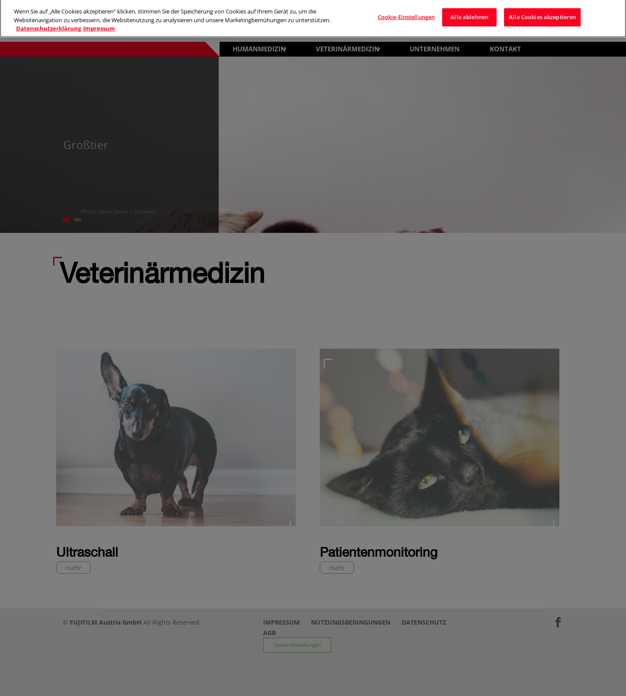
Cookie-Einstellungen (406, 12)
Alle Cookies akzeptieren (542, 12)
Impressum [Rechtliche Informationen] (99, 23)
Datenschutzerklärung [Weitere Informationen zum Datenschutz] (48, 23)
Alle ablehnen (469, 12)
